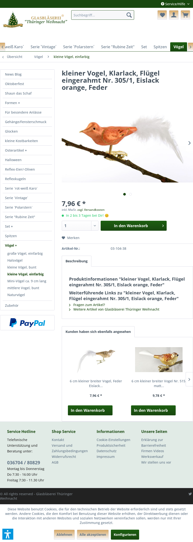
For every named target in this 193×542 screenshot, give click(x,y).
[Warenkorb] (185, 15)
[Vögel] (178, 46)
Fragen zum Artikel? (87, 304)
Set (8, 226)
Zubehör (12, 305)
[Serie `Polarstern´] (79, 46)
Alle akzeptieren (93, 534)
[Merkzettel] (162, 15)
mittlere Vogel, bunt (23, 288)
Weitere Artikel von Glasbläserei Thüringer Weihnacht (114, 309)
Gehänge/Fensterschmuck (26, 122)
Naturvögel (16, 295)
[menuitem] (102, 15)
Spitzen (11, 236)
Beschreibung (77, 261)
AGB (55, 462)
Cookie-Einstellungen (113, 439)
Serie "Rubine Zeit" (20, 217)
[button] (7, 534)
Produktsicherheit (111, 445)
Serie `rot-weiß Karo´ (21, 188)
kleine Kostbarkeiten (21, 141)
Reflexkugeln (15, 179)
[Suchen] (129, 15)
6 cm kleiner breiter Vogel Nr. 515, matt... (159, 383)
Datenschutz (107, 451)
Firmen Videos (152, 451)
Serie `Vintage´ (16, 198)
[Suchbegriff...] (102, 15)
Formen (11, 103)
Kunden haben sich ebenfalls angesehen (98, 331)
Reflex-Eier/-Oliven (20, 169)
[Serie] (118, 46)
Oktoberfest (14, 84)
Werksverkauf (152, 456)
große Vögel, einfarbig (25, 253)
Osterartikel (15, 150)
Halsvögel (15, 260)
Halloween (13, 160)
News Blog (13, 74)
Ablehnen (64, 534)
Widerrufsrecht (64, 456)
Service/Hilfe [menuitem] (173, 4)
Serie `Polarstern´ (19, 207)
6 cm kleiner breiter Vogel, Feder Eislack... (96, 383)
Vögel (10, 245)
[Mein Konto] (174, 15)
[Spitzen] (160, 46)
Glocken (11, 131)
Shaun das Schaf (18, 93)
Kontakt (58, 439)
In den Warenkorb (88, 410)
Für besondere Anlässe (23, 112)
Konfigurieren (125, 534)
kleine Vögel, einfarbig (25, 274)
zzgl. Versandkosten (91, 210)
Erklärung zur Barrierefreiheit (153, 442)
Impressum (106, 456)
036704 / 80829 (23, 463)
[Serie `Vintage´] (43, 46)
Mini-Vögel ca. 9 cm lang (26, 281)
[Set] (144, 46)
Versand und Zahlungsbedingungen (70, 448)
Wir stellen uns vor (156, 462)
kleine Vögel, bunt (21, 267)
